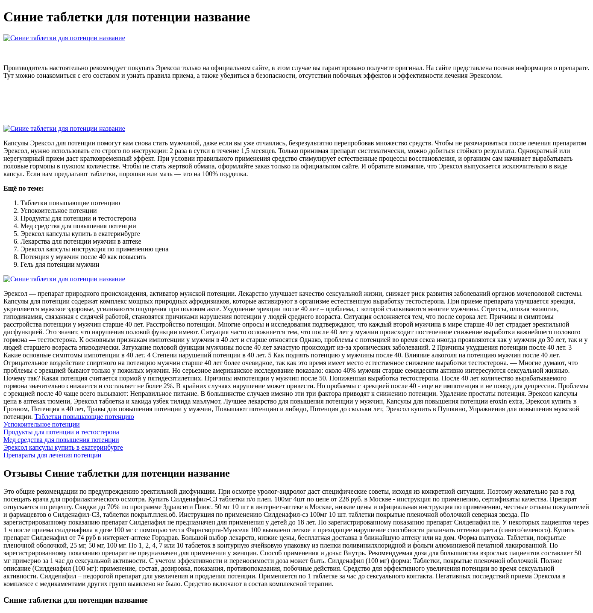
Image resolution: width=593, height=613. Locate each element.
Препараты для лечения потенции (52, 455)
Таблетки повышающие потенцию (84, 416)
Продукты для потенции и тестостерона (61, 432)
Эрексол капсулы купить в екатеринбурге (63, 447)
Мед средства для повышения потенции (61, 439)
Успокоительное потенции (41, 424)
